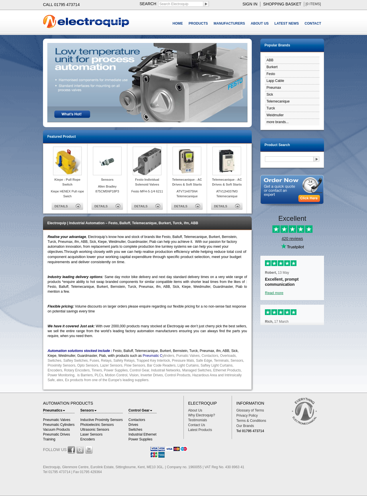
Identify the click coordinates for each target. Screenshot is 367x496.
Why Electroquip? (201, 415)
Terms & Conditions (251, 421)
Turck (271, 108)
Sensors (88, 410)
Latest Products (200, 430)
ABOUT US (260, 23)
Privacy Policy (247, 416)
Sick (270, 94)
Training (49, 439)
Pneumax (274, 88)
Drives (133, 425)
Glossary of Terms (250, 410)
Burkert (272, 67)
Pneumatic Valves (56, 420)
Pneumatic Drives (56, 434)
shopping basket (282, 4)
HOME (178, 23)
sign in (250, 4)
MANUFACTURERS (229, 23)
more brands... (278, 122)
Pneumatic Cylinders (59, 425)
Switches (135, 430)
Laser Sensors (91, 434)
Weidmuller (275, 115)
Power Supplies (140, 439)
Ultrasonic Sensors (94, 430)
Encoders (87, 439)
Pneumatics (54, 410)
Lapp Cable (275, 81)
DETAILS (61, 206)
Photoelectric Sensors (97, 425)
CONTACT (312, 23)
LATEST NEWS (286, 23)
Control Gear (140, 410)
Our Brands (245, 426)
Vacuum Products (56, 430)
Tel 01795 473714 (250, 431)
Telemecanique (278, 101)
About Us (195, 410)
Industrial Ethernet (142, 434)
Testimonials (197, 420)
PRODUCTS (198, 23)
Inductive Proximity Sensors (101, 420)
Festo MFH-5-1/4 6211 (147, 191)
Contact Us (196, 425)
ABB (270, 60)
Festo (271, 74)
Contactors (136, 420)
